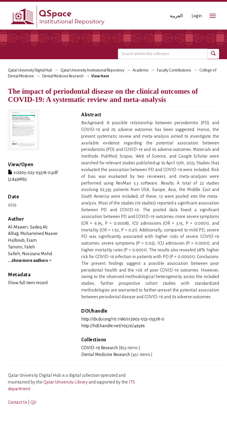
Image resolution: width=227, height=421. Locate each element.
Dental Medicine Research (63, 76)
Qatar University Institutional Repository (92, 70)
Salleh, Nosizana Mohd (30, 253)
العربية (176, 15)
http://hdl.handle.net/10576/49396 (113, 325)
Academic (141, 70)
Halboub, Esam (22, 240)
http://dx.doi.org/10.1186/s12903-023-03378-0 (122, 319)
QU (33, 402)
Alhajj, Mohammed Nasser (33, 233)
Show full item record (28, 282)
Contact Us (17, 402)
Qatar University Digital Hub (30, 70)
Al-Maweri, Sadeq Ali (28, 227)
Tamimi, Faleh (21, 247)
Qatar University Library (66, 382)
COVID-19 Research (99, 347)
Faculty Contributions (174, 70)
